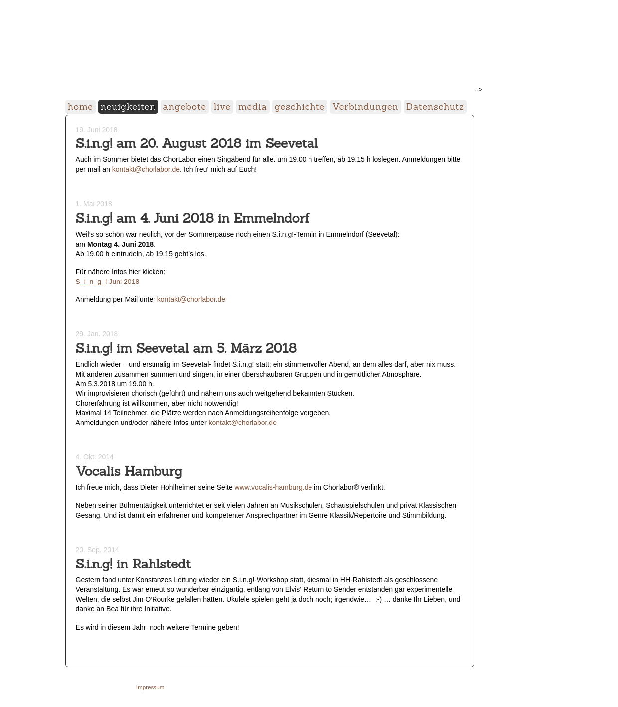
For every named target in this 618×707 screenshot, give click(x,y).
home (80, 106)
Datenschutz (435, 106)
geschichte (300, 106)
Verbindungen (365, 106)
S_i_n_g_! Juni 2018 (108, 281)
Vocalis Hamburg (129, 471)
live (222, 106)
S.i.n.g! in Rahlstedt (133, 564)
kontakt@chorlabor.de (146, 169)
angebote (185, 106)
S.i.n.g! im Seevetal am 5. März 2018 (186, 348)
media (252, 106)
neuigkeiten (128, 106)
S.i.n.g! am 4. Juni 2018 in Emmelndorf (193, 218)
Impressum (150, 687)
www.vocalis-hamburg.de (273, 487)
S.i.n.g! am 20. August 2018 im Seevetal (197, 143)
